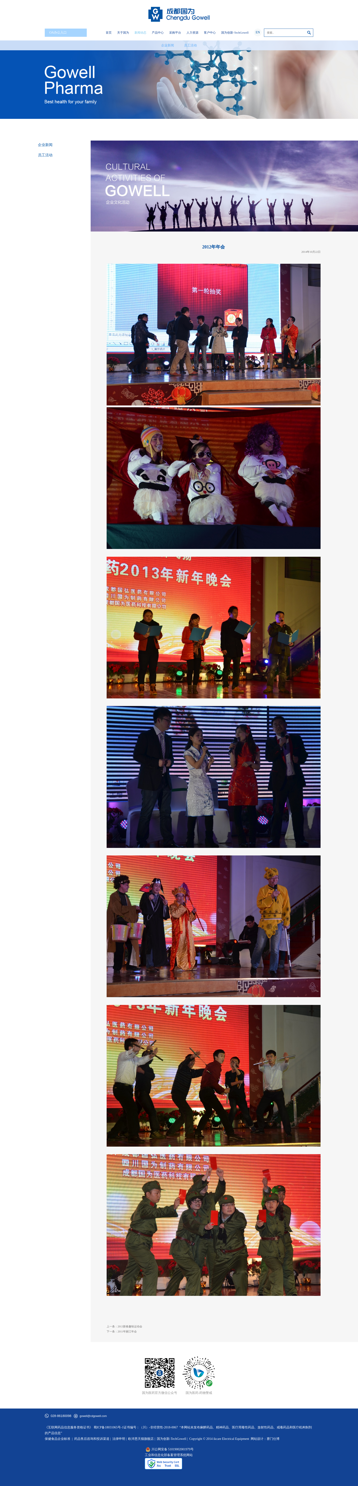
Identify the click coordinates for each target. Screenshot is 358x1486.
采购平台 (175, 32)
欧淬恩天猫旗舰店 (141, 1439)
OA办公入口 (66, 33)
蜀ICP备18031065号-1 (109, 1427)
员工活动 (190, 45)
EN (258, 32)
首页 (109, 32)
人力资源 (192, 32)
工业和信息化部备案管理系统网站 (169, 1455)
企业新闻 (167, 45)
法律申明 (118, 1439)
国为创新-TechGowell (235, 32)
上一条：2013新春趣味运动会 (124, 1326)
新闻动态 (140, 32)
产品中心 (158, 32)
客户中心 (210, 32)
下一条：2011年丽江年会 (122, 1331)
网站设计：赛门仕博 (265, 1439)
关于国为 (123, 32)
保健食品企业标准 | (59, 1439)
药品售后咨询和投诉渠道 (92, 1439)
